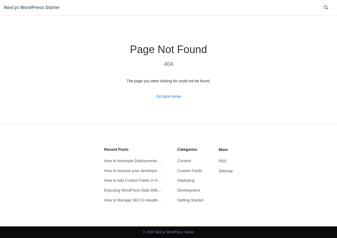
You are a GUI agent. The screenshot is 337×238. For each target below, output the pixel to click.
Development (188, 190)
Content (184, 161)
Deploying (186, 180)
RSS (223, 161)
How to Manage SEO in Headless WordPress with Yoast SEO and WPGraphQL (133, 200)
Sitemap (226, 171)
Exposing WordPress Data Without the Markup (133, 190)
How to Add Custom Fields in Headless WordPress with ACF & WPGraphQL (133, 180)
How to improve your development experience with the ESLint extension (133, 171)
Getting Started (190, 200)
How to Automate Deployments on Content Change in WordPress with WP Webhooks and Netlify (133, 161)
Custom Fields (189, 171)
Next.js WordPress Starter (32, 7)
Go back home (168, 96)
